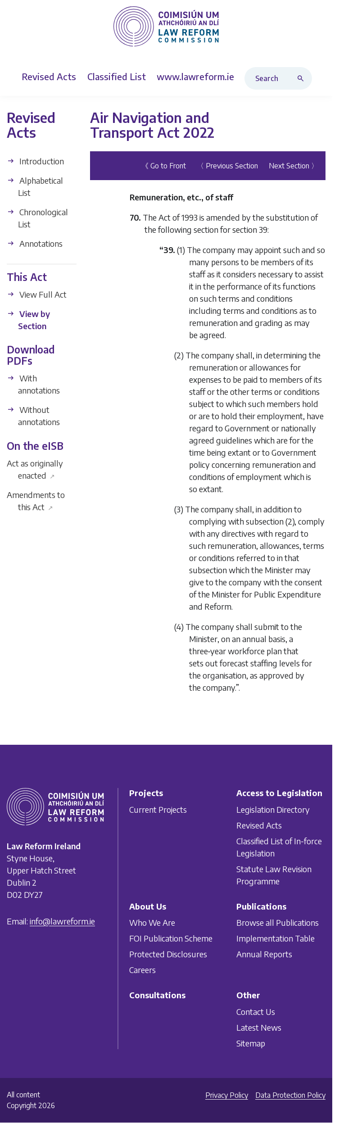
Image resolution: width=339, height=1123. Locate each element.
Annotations (35, 243)
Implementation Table (275, 938)
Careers (142, 970)
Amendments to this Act (36, 500)
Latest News (258, 1027)
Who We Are (152, 922)
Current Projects (158, 809)
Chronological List (37, 218)
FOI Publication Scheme (170, 938)
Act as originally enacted (35, 469)
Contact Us (255, 1011)
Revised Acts (259, 825)
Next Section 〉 (293, 165)
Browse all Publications (277, 922)
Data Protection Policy (290, 1095)
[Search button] (302, 78)
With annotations (33, 384)
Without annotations (33, 415)
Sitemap (250, 1042)
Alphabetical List (35, 186)
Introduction (35, 161)
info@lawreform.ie (62, 920)
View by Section (28, 319)
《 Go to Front (163, 165)
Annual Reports (264, 954)
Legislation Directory (273, 809)
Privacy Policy (226, 1095)
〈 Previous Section (227, 165)
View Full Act (37, 294)
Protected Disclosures (168, 954)
